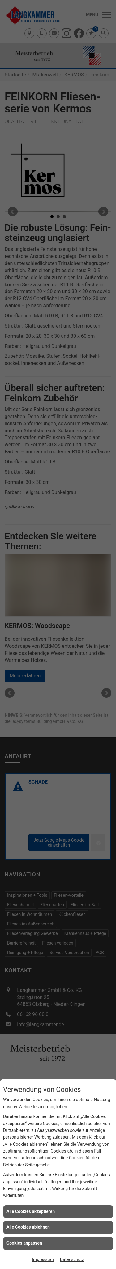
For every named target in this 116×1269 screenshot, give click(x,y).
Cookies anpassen (24, 1243)
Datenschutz (72, 1259)
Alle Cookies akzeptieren (30, 1211)
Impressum (43, 1259)
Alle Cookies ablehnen (28, 1227)
